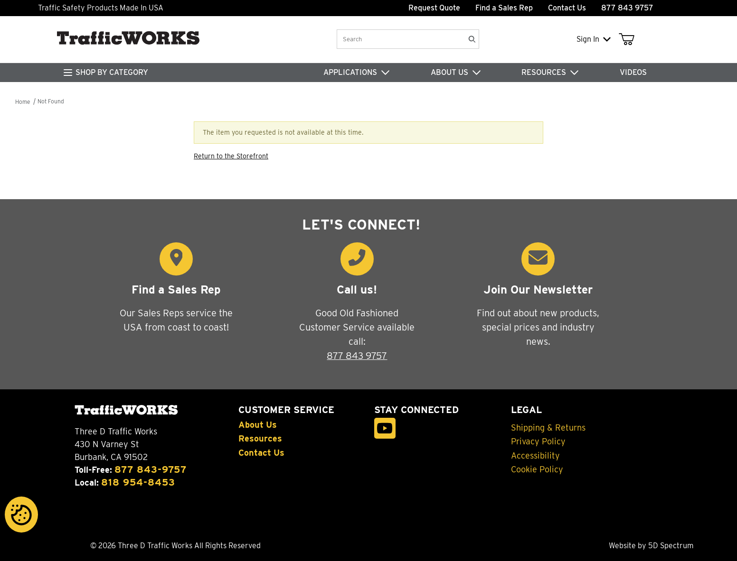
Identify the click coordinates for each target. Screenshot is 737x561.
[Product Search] (400, 39)
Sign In (593, 39)
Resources (260, 438)
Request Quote (434, 7)
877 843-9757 (150, 469)
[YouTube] (385, 428)
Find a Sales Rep (504, 7)
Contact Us (567, 7)
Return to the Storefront (231, 156)
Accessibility (535, 455)
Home (22, 101)
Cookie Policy (537, 469)
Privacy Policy (538, 441)
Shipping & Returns (548, 427)
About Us (257, 425)
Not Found (51, 101)
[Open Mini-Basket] (628, 39)
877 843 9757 (357, 355)
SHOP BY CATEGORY (112, 72)
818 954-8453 (138, 482)
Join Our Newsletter (538, 289)
